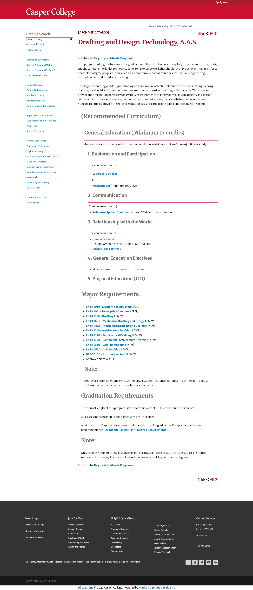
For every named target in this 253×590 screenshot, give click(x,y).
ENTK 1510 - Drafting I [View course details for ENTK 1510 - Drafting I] (100, 316)
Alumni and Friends (76, 547)
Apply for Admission (35, 537)
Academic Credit (35, 95)
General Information (37, 90)
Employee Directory (120, 529)
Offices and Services (120, 533)
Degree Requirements (38, 59)
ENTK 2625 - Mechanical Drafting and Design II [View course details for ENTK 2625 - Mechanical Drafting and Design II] (116, 325)
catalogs (87, 587)
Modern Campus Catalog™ (156, 587)
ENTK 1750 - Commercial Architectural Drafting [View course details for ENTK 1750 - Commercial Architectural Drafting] (117, 340)
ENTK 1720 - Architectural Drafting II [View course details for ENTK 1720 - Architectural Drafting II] (110, 335)
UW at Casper (33, 187)
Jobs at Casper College (164, 539)
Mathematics (101, 185)
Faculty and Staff (76, 538)
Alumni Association (37, 140)
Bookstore (116, 547)
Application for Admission (40, 115)
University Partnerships (39, 182)
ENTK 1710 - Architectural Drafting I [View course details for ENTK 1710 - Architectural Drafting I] (109, 330)
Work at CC (73, 533)
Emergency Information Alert (39, 562)
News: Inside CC (161, 543)
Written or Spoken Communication (115, 212)
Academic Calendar (119, 538)
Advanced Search (35, 44)
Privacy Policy (111, 562)
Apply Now (222, 2)
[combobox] (180, 26)
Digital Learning (35, 151)
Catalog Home (34, 50)
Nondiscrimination (94, 562)
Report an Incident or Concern (69, 562)
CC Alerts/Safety (162, 525)
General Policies (35, 85)
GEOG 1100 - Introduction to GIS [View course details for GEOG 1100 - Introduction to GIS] (107, 354)
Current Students (76, 529)
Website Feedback (162, 552)
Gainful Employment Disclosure (43, 156)
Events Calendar (161, 530)
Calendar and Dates (37, 197)
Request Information (35, 531)
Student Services (35, 131)
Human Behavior (103, 239)
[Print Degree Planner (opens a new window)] (198, 33)
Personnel (32, 177)
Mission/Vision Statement (40, 167)
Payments (32, 126)
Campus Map (117, 551)
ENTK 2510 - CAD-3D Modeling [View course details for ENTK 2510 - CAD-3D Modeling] (106, 344)
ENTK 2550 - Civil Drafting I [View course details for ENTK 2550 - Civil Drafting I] (104, 349)
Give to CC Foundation (164, 534)
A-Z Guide (115, 524)
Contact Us (204, 545)
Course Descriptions (37, 75)
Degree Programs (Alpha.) (40, 65)
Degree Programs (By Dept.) (41, 70)
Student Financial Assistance (41, 120)
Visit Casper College (35, 524)
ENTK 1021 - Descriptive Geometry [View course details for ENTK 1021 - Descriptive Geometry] (108, 311)
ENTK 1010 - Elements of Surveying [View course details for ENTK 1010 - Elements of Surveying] (109, 306)
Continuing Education (38, 146)
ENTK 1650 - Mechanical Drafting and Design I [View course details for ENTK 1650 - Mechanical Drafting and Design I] (116, 321)
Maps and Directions (37, 161)
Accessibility (116, 542)
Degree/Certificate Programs (113, 58)
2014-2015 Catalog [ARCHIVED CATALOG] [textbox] (170, 26)
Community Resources (78, 542)
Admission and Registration (41, 106)
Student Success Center (165, 548)
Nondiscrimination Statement (42, 172)
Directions (135, 562)
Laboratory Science (105, 173)
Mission (124, 562)
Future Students (75, 524)
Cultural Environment (107, 248)
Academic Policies (36, 100)
